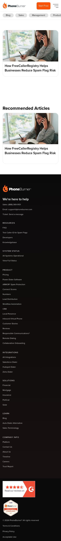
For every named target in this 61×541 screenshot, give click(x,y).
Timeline (6, 456)
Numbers (7, 294)
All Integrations (9, 357)
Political (6, 399)
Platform (6, 442)
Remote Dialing (9, 338)
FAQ (5, 227)
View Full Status (10, 260)
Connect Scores (10, 289)
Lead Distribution (10, 299)
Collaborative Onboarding (14, 343)
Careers (6, 461)
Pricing (6, 274)
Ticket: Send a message (13, 214)
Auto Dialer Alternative (12, 423)
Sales (21, 15)
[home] (14, 5)
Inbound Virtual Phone (12, 318)
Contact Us (7, 446)
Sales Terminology (11, 428)
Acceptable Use (9, 536)
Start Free (43, 6)
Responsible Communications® (16, 333)
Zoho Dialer (8, 371)
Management (38, 15)
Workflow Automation (12, 304)
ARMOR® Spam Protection (14, 284)
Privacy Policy (8, 531)
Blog (8, 15)
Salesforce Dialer (10, 362)
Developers (8, 237)
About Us (7, 451)
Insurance (7, 395)
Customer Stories (10, 323)
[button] (55, 5)
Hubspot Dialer (9, 367)
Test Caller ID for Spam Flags (15, 232)
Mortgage (7, 390)
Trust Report (8, 466)
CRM (5, 308)
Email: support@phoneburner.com (17, 209)
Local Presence (9, 313)
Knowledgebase (10, 242)
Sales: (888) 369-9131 (12, 204)
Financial (6, 385)
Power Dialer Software (12, 279)
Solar (5, 404)
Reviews (6, 328)
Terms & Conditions (11, 525)
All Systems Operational (13, 255)
